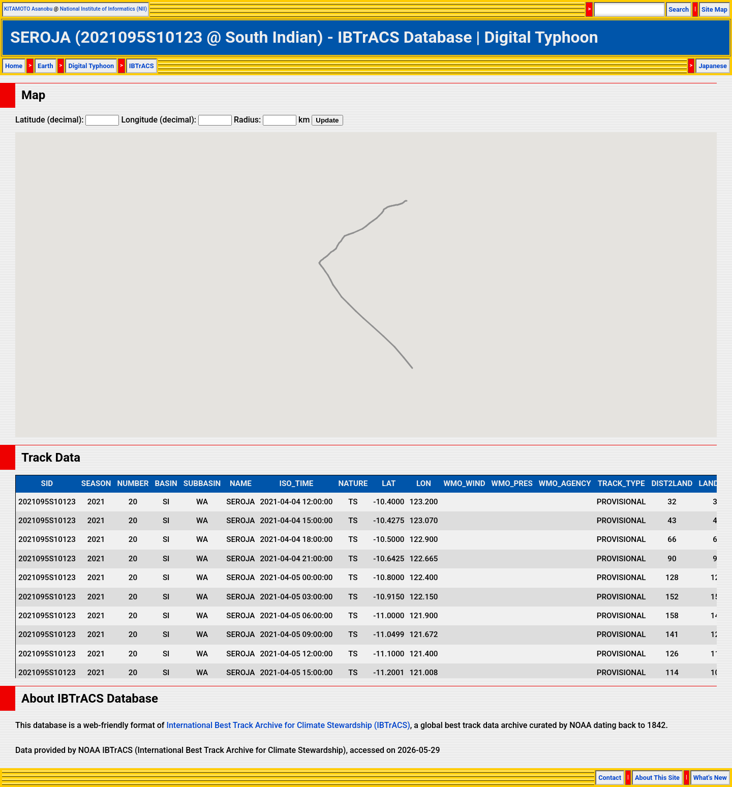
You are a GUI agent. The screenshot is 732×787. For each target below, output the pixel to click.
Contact (609, 777)
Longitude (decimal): (176, 120)
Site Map (714, 9)
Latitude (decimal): (67, 120)
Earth (45, 66)
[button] (348, 294)
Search (678, 9)
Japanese (712, 66)
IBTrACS (141, 66)
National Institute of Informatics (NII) (103, 9)
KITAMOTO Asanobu (28, 9)
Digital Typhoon (91, 66)
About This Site (657, 777)
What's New (710, 777)
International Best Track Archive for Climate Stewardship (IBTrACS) (288, 725)
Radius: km (272, 120)
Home (13, 66)
